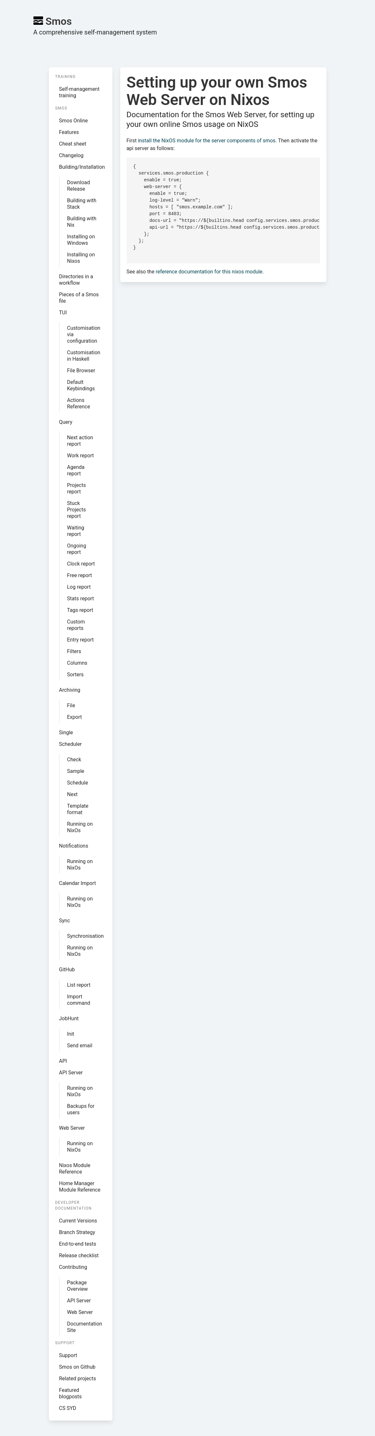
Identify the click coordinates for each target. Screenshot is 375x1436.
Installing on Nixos (81, 258)
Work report (80, 455)
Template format (78, 809)
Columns (77, 663)
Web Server (72, 1128)
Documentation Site (84, 1327)
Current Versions (78, 1221)
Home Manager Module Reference (80, 1186)
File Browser (81, 370)
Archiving (69, 690)
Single (66, 732)
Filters (74, 651)
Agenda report (76, 470)
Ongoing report (76, 549)
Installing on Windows (81, 239)
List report (79, 985)
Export (74, 717)
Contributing (73, 1267)
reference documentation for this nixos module (209, 272)
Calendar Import (77, 883)
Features (69, 132)
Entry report (80, 640)
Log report (79, 587)
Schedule (77, 783)
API (63, 1061)
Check (74, 759)
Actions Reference (78, 403)
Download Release (78, 185)
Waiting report (75, 531)
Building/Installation (82, 167)
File (71, 705)
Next (72, 794)
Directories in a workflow (76, 279)
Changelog (71, 155)
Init (70, 1034)
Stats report (80, 598)
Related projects (77, 1378)
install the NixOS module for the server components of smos (206, 141)
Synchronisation (84, 936)
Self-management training (79, 92)
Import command (78, 1000)
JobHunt (69, 1018)
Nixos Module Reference (75, 1168)
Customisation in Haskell (84, 355)
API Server (71, 1073)
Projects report (76, 488)
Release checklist (79, 1255)
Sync (64, 921)
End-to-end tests (77, 1244)
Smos (52, 21)
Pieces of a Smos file (79, 297)
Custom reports (76, 625)
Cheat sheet (72, 144)
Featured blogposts (70, 1393)
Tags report (80, 610)
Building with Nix (81, 221)
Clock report (81, 564)
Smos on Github (77, 1367)
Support (68, 1355)
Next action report (80, 440)
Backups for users (80, 1109)
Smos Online (73, 121)
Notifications (73, 846)
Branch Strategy (77, 1232)
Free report (79, 575)
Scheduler (70, 744)
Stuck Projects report (76, 509)
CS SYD (67, 1408)
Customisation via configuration (84, 334)
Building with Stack (81, 203)
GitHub (67, 969)
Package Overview (77, 1285)
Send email (80, 1045)
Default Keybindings (81, 385)
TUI (63, 312)
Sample (76, 771)
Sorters (75, 674)
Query (65, 422)
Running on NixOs (80, 827)
